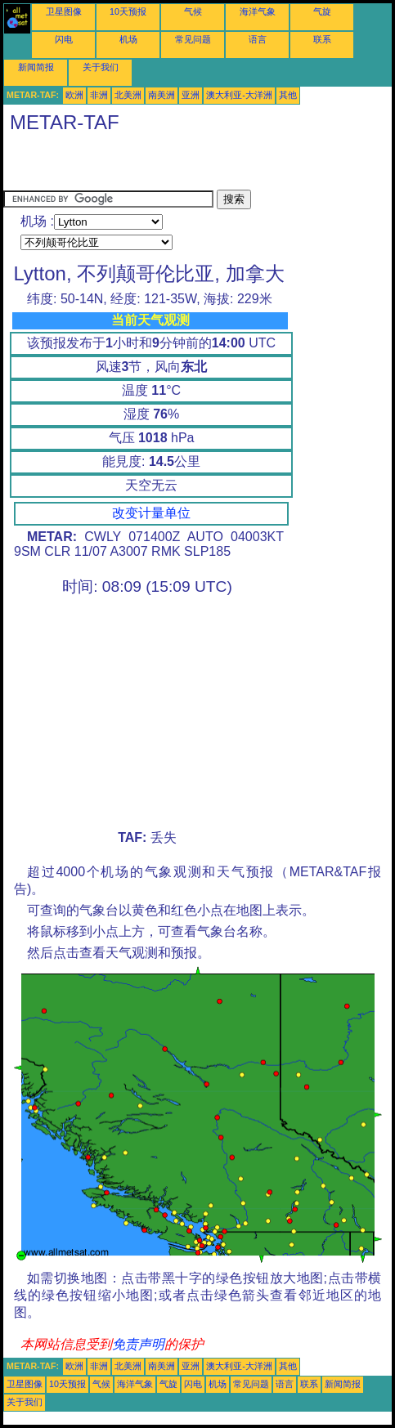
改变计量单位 (151, 513)
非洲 (99, 95)
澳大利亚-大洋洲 (239, 95)
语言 (258, 39)
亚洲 (191, 95)
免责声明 (138, 1344)
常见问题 (193, 39)
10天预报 (128, 11)
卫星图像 (64, 11)
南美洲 (161, 95)
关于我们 (101, 67)
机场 (128, 39)
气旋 (322, 11)
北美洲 (127, 95)
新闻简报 (36, 67)
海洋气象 (258, 11)
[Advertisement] (194, 165)
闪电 (64, 39)
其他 (288, 95)
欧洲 (74, 95)
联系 (322, 39)
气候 (193, 11)
